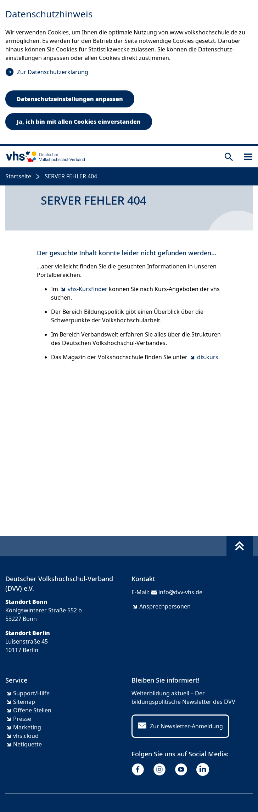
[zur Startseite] (44, 156)
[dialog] (129, 73)
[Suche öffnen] (229, 157)
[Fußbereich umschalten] (239, 546)
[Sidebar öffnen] (248, 157)
